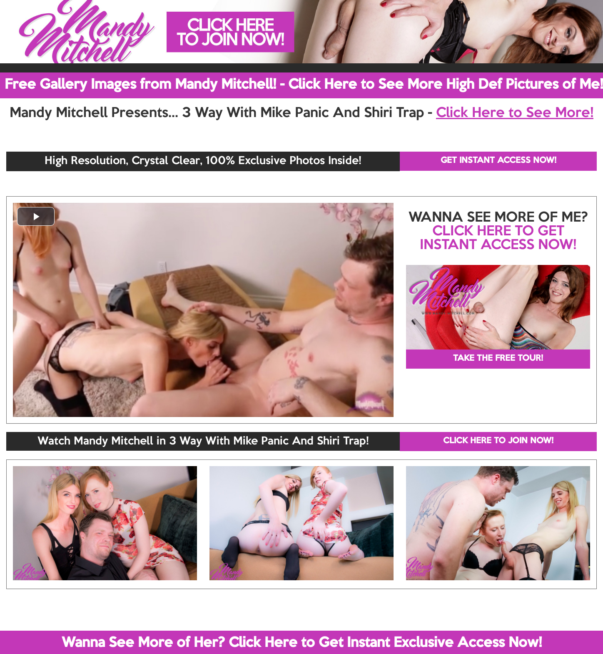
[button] (36, 216)
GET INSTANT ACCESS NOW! (498, 161)
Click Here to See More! (514, 113)
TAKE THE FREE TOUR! (498, 358)
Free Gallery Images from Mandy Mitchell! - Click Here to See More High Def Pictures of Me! (304, 85)
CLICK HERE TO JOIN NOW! (498, 441)
